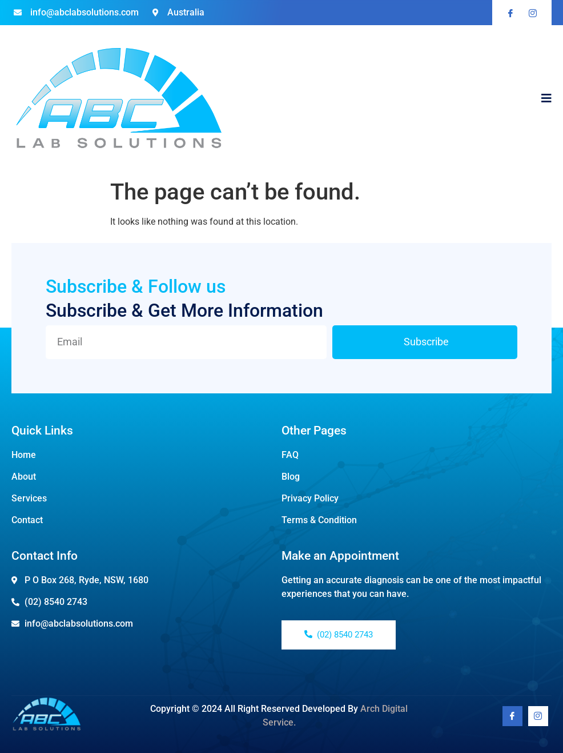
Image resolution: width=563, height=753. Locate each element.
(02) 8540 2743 (338, 635)
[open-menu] (546, 99)
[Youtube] (538, 716)
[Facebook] (512, 716)
